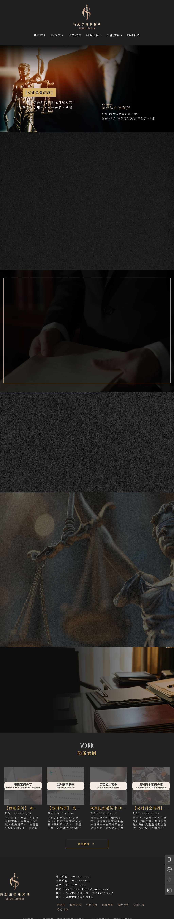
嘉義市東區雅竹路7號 (79, 897)
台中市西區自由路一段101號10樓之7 (89, 893)
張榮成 (122, 317)
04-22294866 (76, 884)
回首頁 (61, 904)
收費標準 (75, 35)
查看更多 (30, 620)
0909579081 (80, 880)
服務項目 (57, 35)
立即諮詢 (158, 249)
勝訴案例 (92, 35)
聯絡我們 (133, 35)
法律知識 (113, 35)
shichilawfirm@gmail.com (88, 888)
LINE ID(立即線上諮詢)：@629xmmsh (26, 712)
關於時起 (40, 35)
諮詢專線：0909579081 (18, 706)
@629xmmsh (81, 876)
